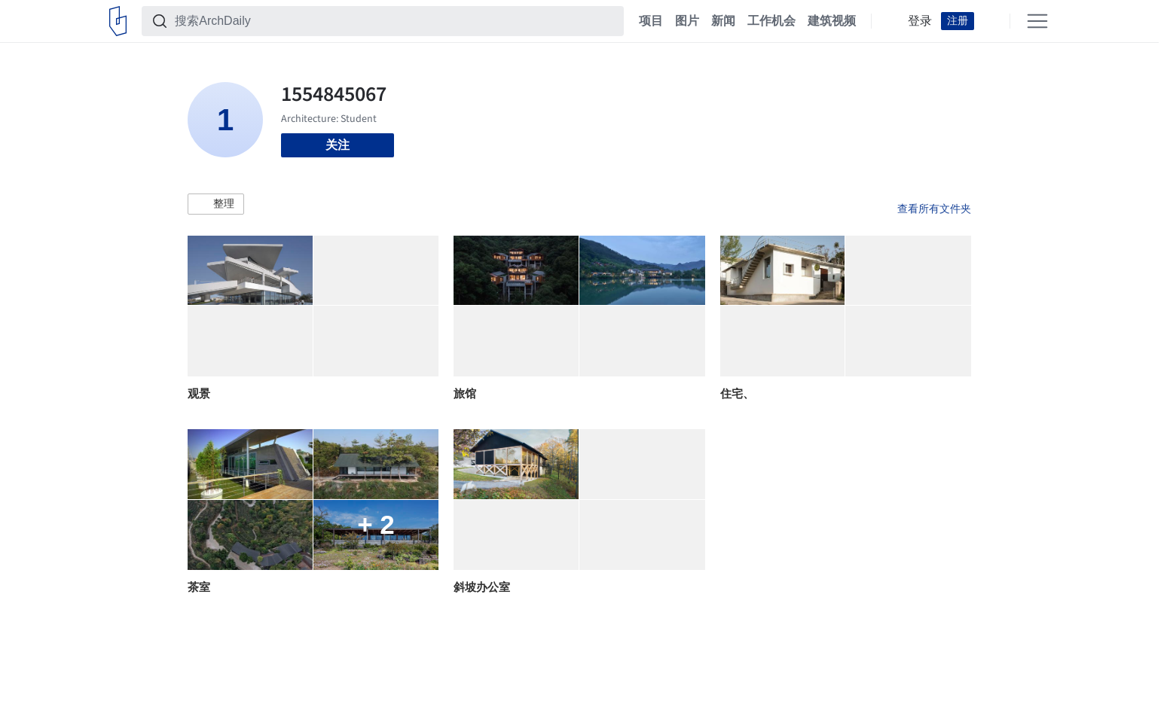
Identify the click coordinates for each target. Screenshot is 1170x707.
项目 (651, 21)
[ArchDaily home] (118, 21)
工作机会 (771, 21)
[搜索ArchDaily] (395, 21)
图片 (687, 21)
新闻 (723, 21)
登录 (920, 21)
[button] (216, 204)
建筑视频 (832, 21)
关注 (337, 145)
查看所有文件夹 (934, 208)
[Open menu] (1037, 21)
